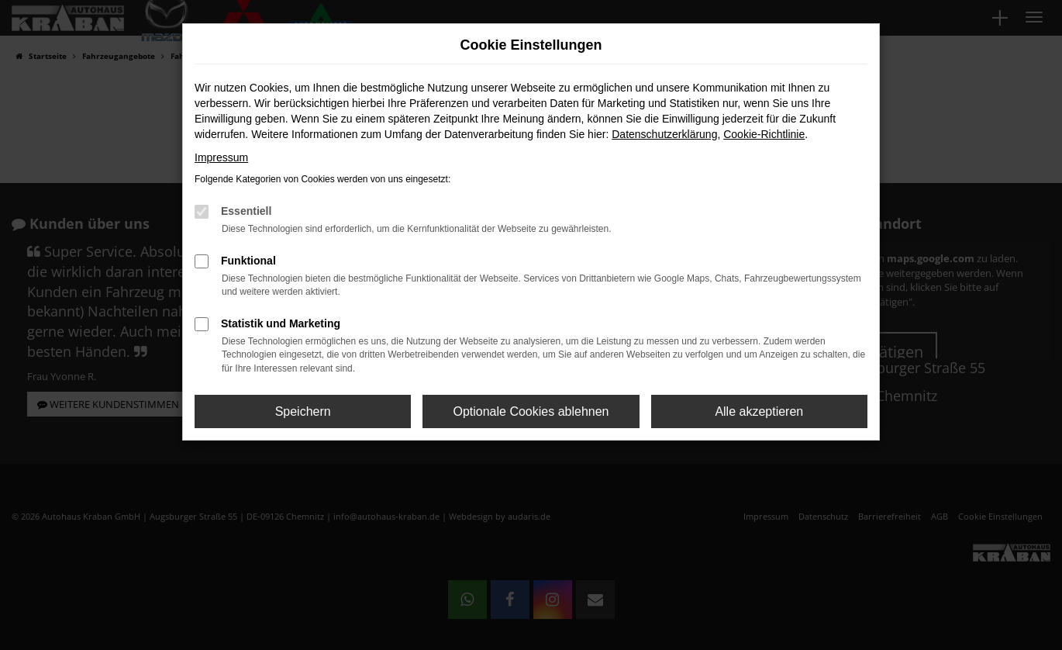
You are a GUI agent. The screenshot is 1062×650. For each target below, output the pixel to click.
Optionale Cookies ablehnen (531, 411)
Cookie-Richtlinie (764, 134)
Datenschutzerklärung (664, 134)
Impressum (221, 157)
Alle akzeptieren (759, 411)
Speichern (303, 411)
